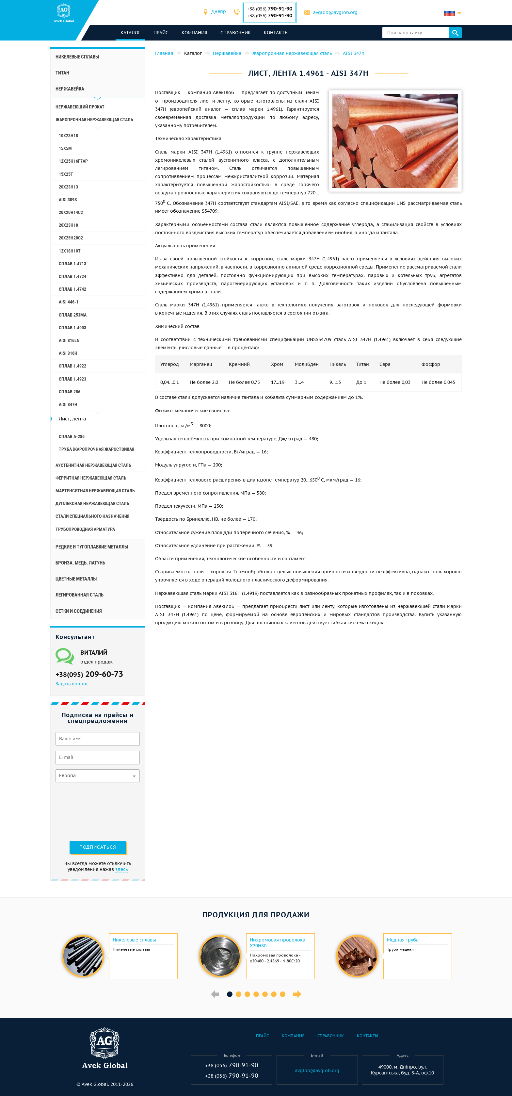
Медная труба (403, 940)
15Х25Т (66, 174)
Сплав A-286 (72, 436)
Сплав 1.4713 (72, 263)
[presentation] (82, 810)
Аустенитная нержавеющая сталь (93, 465)
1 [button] (229, 994)
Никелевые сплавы (77, 57)
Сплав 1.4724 (72, 276)
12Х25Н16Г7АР (73, 161)
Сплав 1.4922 (72, 365)
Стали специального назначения (92, 516)
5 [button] (265, 994)
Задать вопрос (72, 684)
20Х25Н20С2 (71, 237)
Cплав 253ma (73, 315)
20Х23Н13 (68, 186)
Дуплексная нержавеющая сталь (92, 503)
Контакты (276, 33)
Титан (62, 73)
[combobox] (218, 12)
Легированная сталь (80, 595)
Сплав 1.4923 (72, 379)
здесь (121, 869)
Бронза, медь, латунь (80, 563)
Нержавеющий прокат (80, 106)
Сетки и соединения (79, 611)
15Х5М (65, 148)
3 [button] (247, 994)
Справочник (235, 33)
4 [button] (256, 994)
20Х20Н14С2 (71, 212)
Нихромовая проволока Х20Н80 (277, 943)
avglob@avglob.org (335, 12)
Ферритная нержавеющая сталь (91, 478)
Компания (194, 33)
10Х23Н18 (68, 135)
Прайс (160, 33)
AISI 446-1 (68, 301)
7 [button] (282, 994)
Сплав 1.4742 (72, 289)
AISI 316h (68, 353)
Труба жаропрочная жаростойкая (96, 449)
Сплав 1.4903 (72, 327)
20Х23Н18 (68, 225)
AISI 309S (68, 199)
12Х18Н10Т (70, 251)
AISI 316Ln (69, 340)
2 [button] (238, 994)
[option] (118, 956)
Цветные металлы (76, 579)
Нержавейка (70, 89)
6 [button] (274, 994)
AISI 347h (68, 404)
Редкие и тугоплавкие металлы (92, 547)
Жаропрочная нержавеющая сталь (94, 119)
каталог (130, 33)
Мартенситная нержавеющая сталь (95, 490)
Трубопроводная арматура (85, 529)
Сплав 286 (69, 391)
